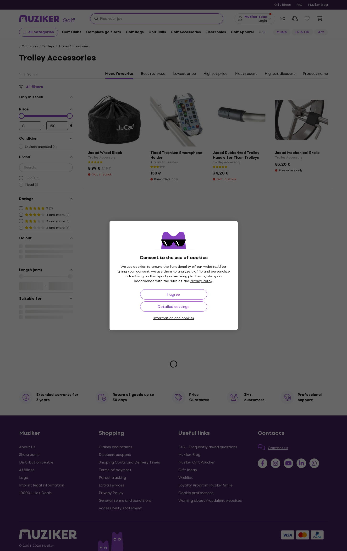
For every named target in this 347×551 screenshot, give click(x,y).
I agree (173, 294)
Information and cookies (173, 318)
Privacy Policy (201, 281)
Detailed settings (173, 307)
